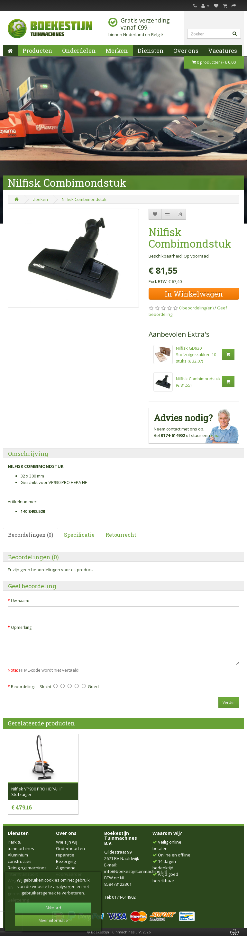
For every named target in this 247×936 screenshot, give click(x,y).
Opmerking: (21, 627)
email (216, 435)
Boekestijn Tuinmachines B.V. (120, 838)
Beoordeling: (23, 686)
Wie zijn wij (66, 842)
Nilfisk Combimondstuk (84, 199)
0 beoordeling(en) (196, 308)
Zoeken (40, 199)
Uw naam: (20, 600)
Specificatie (79, 534)
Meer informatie (53, 920)
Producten (37, 50)
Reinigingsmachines (27, 868)
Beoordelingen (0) (30, 534)
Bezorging (66, 861)
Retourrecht (120, 534)
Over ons (185, 50)
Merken (116, 50)
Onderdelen (79, 50)
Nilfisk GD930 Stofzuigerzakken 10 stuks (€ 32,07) (196, 354)
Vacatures (222, 50)
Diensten (151, 50)
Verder (229, 702)
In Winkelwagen (194, 293)
